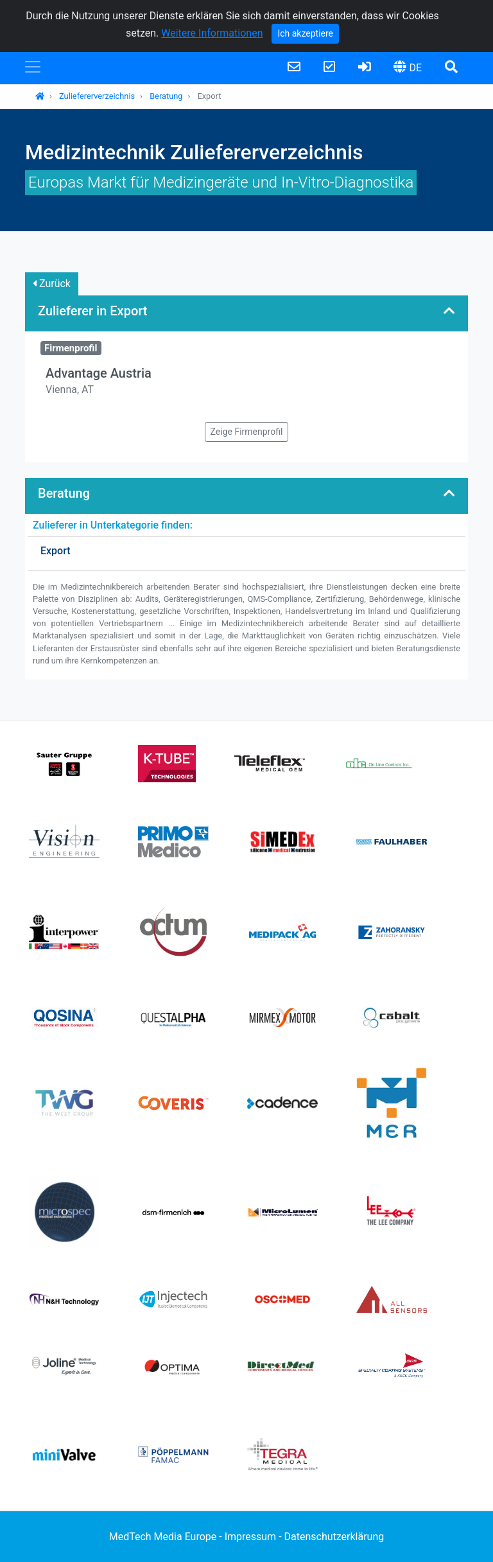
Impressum (251, 1537)
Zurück (52, 283)
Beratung (166, 96)
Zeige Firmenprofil (247, 431)
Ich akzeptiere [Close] (305, 33)
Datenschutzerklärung (334, 1537)
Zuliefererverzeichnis (97, 96)
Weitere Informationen (212, 33)
